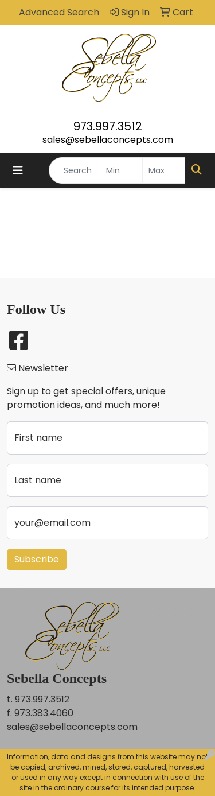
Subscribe (36, 559)
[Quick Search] (74, 170)
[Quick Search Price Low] (121, 170)
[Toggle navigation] (18, 170)
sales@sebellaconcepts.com (107, 139)
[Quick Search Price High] (163, 170)
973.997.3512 (107, 126)
